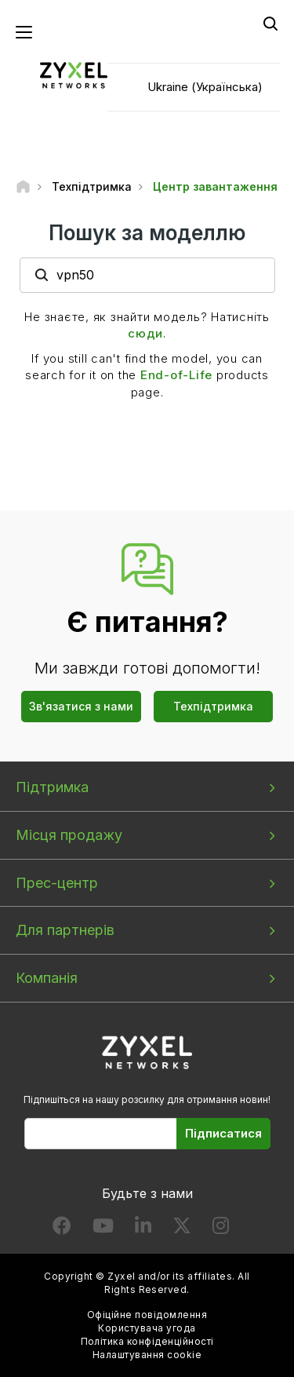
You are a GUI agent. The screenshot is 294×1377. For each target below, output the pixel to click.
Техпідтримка (213, 706)
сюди (145, 333)
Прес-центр (57, 883)
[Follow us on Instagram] (220, 1229)
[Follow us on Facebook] (62, 1229)
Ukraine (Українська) (205, 86)
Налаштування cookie (147, 1355)
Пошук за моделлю (147, 233)
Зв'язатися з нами (81, 706)
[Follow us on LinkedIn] (143, 1229)
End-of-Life (176, 374)
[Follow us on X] (181, 1229)
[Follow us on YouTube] (103, 1229)
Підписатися (223, 1133)
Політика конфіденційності (147, 1341)
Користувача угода (146, 1328)
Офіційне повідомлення (147, 1314)
